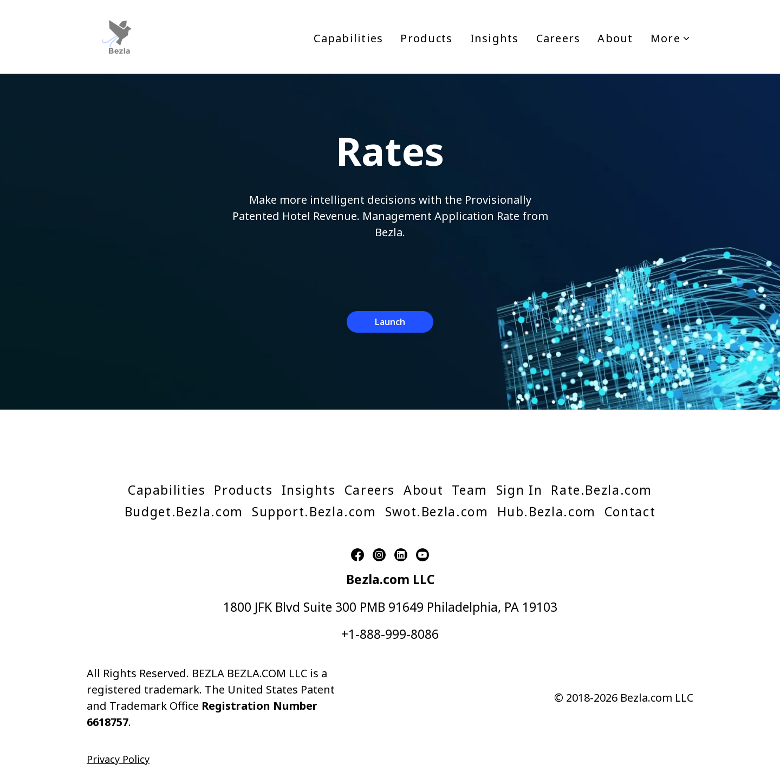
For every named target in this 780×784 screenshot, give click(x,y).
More (671, 38)
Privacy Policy (118, 759)
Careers (558, 38)
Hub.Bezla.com (546, 511)
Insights (494, 38)
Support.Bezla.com (314, 511)
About (615, 38)
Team (469, 489)
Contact (629, 511)
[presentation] (390, 272)
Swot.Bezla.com (437, 511)
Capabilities (348, 38)
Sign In (519, 489)
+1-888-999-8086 (390, 634)
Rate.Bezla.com (601, 489)
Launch (390, 322)
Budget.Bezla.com (184, 511)
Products (426, 38)
